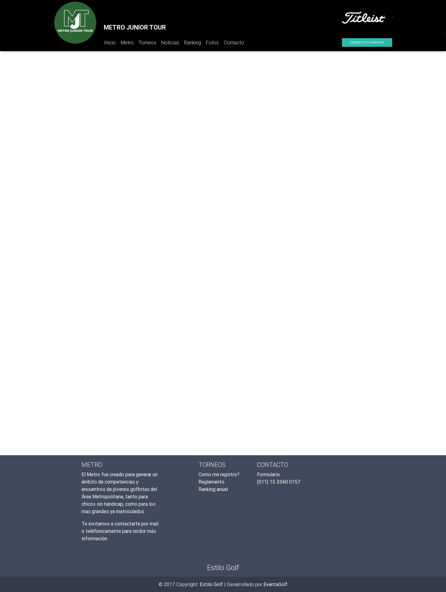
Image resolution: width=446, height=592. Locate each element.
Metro (127, 42)
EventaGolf (275, 584)
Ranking (192, 42)
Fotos (212, 42)
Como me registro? (219, 474)
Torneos (147, 42)
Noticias (170, 42)
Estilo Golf (211, 584)
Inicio (111, 44)
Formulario (268, 474)
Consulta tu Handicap (367, 42)
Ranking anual (213, 489)
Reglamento (211, 482)
